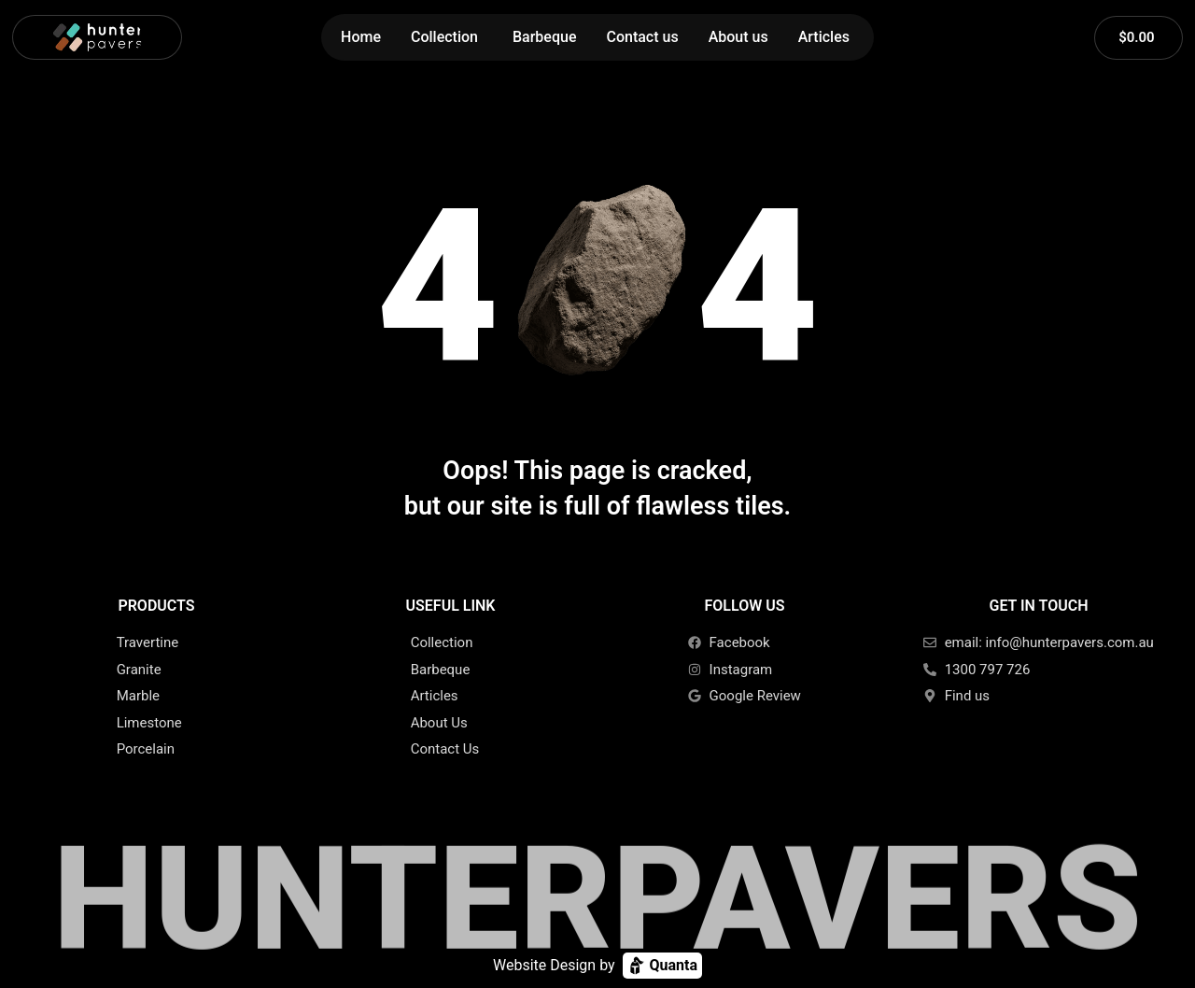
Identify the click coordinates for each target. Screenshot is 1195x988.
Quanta (662, 965)
